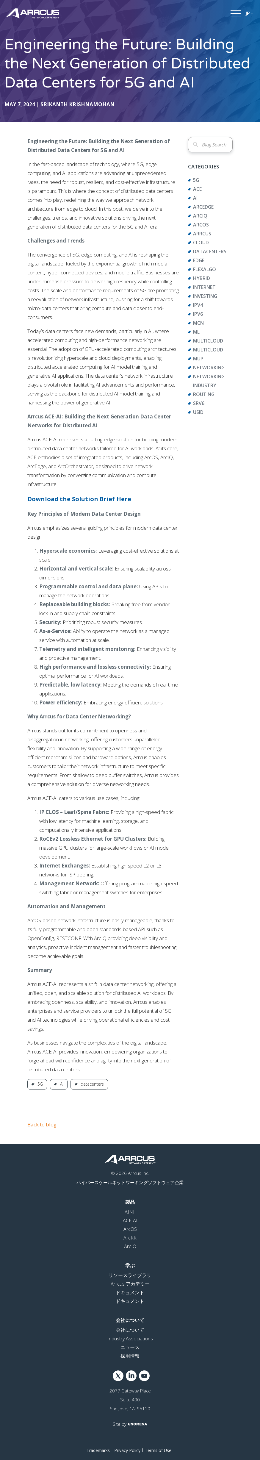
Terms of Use (158, 1450)
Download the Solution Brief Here (79, 499)
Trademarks (98, 1450)
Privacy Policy (127, 1450)
